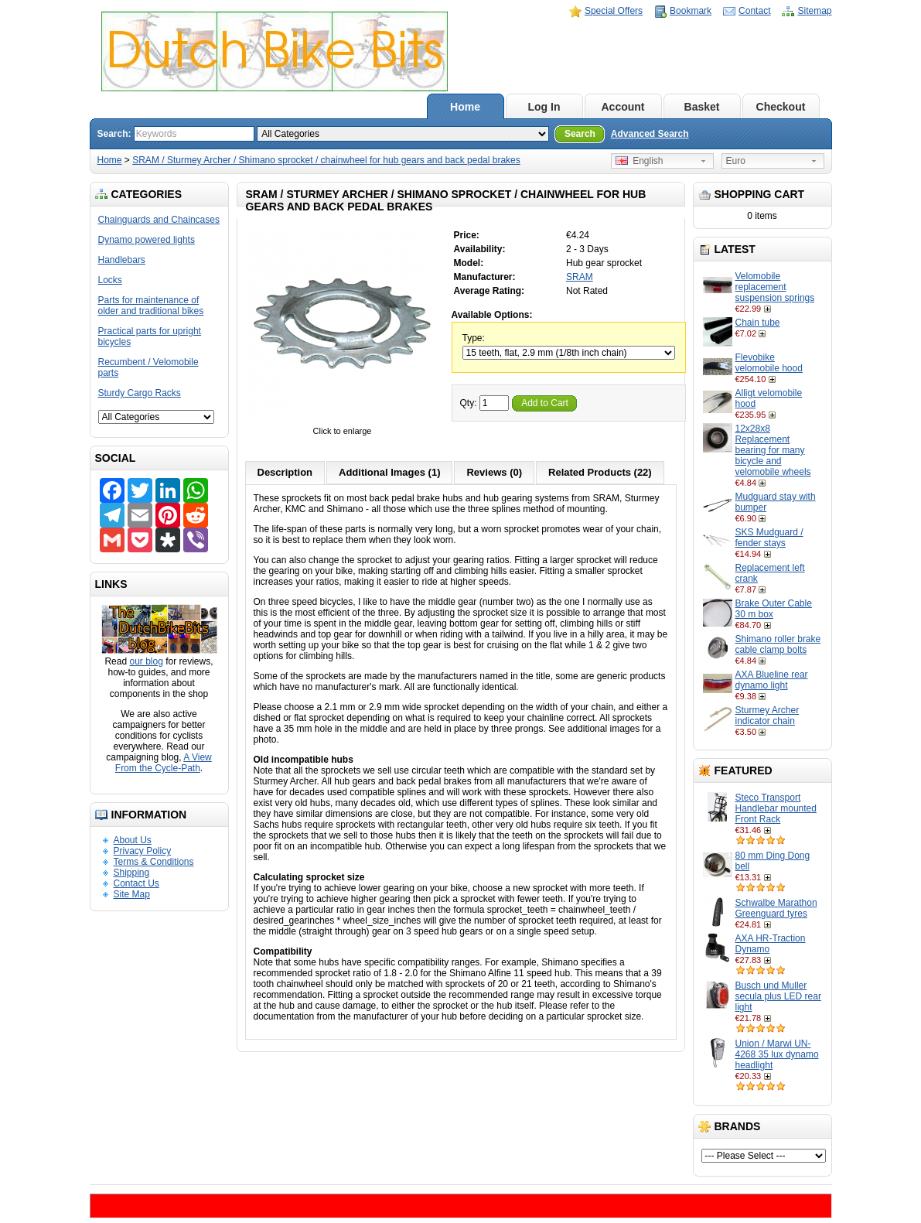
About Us (133, 840)
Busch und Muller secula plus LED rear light (778, 996)
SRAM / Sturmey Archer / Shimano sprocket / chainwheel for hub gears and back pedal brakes (326, 160)
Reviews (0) (494, 472)
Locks (110, 280)
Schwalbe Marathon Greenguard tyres (776, 908)
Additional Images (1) (389, 472)
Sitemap (814, 10)
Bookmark (690, 10)
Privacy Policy (143, 851)
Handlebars (121, 260)
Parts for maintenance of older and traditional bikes (151, 305)
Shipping (132, 872)
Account (623, 107)
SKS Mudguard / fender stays (769, 537)
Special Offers (614, 10)
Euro (735, 160)
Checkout (781, 107)
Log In (544, 107)
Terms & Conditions (154, 861)
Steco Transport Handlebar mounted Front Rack (776, 808)
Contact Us (136, 883)
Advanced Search (650, 133)
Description (285, 472)
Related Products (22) (600, 472)
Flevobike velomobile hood (769, 363)
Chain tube (757, 322)
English (639, 160)
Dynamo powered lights (146, 239)
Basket (702, 107)
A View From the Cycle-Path (163, 763)
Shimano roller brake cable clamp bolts (778, 644)
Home (465, 107)
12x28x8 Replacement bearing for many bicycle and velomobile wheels (773, 450)
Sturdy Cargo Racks (139, 393)
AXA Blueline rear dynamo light (771, 680)
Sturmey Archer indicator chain (767, 715)
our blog (145, 661)
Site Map (132, 894)
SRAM (579, 277)
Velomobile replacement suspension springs (775, 287)
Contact (754, 10)
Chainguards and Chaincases (159, 219)
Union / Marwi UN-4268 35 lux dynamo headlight (777, 1054)
